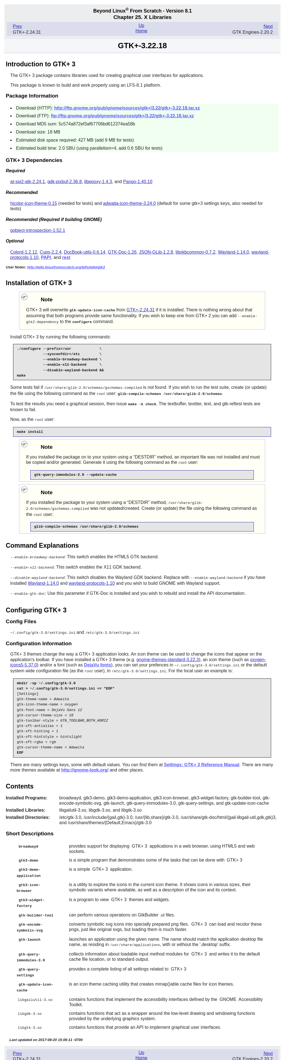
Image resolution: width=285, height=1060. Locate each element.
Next (268, 26)
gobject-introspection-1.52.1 (37, 230)
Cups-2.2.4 (51, 252)
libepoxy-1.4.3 (98, 181)
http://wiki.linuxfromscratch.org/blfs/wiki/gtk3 (66, 267)
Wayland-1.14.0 (233, 252)
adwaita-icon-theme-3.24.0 (129, 203)
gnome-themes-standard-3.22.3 (167, 655)
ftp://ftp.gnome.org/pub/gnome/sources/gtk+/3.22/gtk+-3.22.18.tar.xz (122, 115)
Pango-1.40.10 (137, 181)
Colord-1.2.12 (23, 252)
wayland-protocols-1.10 (92, 579)
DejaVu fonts (97, 660)
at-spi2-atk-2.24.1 (27, 181)
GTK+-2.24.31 (141, 309)
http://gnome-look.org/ (85, 765)
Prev (17, 26)
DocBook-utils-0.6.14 (84, 252)
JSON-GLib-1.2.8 (156, 252)
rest (66, 257)
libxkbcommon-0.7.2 (195, 252)
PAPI (46, 257)
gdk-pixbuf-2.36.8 (64, 181)
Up (141, 25)
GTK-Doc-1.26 (122, 252)
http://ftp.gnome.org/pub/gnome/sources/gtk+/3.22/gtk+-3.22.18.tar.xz (127, 108)
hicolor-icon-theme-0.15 (33, 203)
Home (142, 30)
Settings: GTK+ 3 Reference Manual (201, 759)
